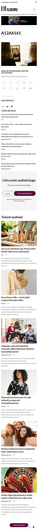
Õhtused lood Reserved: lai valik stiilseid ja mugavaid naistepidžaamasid (18, 147)
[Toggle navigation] (34, 9)
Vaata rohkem (19, 525)
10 (30, 88)
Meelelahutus (6, 355)
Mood (3, 303)
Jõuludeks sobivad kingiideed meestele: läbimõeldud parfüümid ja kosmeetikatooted (18, 137)
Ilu (2, 255)
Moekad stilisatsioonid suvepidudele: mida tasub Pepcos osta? (18, 157)
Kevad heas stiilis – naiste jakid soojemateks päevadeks (18, 127)
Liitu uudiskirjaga (25, 193)
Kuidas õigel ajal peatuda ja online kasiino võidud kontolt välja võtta (18, 167)
